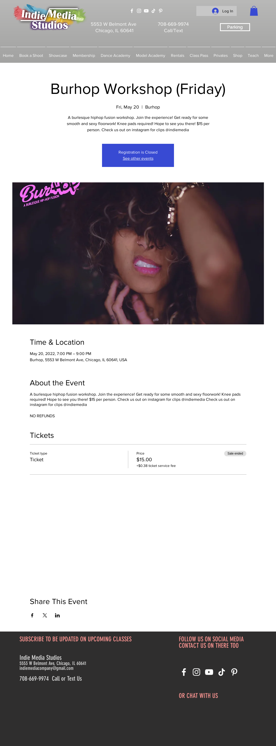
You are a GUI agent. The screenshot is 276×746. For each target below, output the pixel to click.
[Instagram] (139, 11)
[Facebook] (132, 11)
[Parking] (235, 27)
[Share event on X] (44, 615)
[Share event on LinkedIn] (57, 615)
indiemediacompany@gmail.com (46, 668)
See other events (138, 158)
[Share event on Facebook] (32, 615)
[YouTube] (146, 11)
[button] (254, 11)
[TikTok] (153, 11)
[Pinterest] (160, 11)
